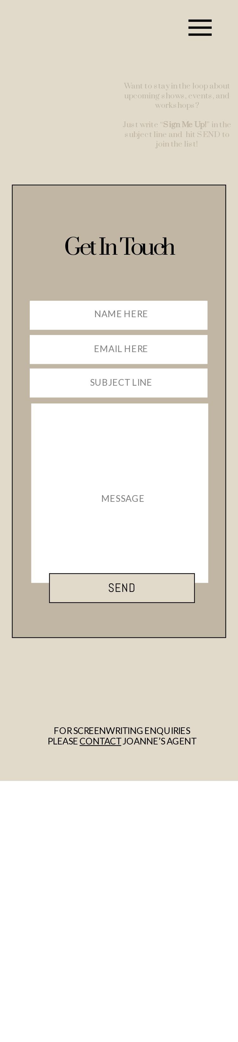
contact (100, 741)
